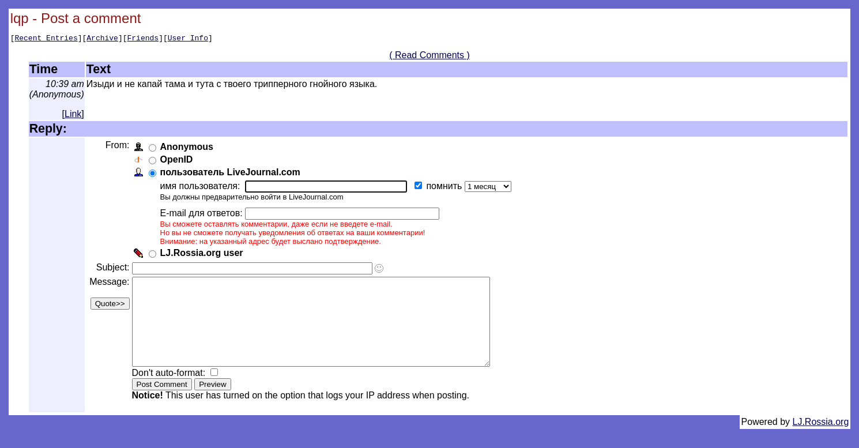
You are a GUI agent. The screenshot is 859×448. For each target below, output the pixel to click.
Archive (102, 39)
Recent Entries (45, 39)
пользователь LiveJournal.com (232, 174)
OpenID (178, 161)
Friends (143, 39)
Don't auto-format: (172, 392)
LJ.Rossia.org (821, 441)
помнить (447, 188)
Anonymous (188, 148)
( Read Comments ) (429, 57)
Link (73, 116)
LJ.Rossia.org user (203, 254)
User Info (188, 39)
